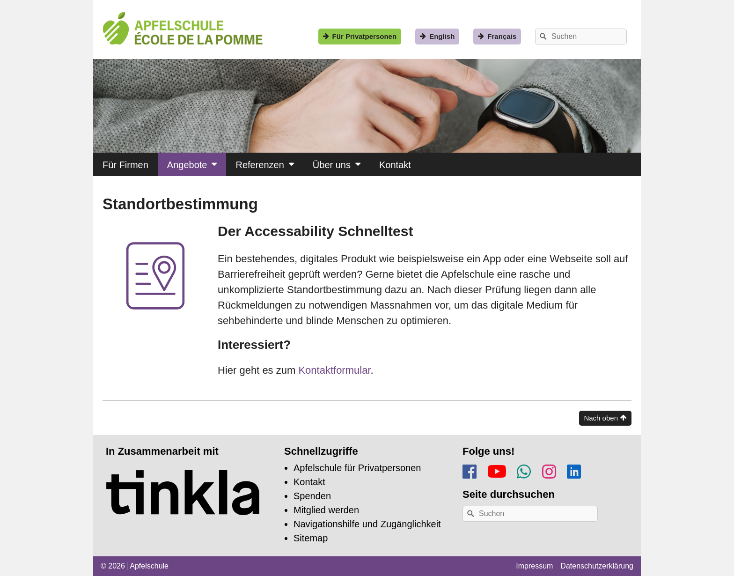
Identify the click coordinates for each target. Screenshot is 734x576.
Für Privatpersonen (364, 36)
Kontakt (395, 165)
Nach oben (601, 418)
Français (501, 36)
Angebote (187, 165)
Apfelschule (149, 566)
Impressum (534, 566)
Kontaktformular (332, 370)
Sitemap (311, 538)
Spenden (312, 496)
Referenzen (259, 165)
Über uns (332, 165)
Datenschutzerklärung (596, 566)
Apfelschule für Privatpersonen (357, 468)
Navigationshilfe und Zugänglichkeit (367, 524)
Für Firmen (125, 165)
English (442, 36)
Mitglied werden (326, 510)
